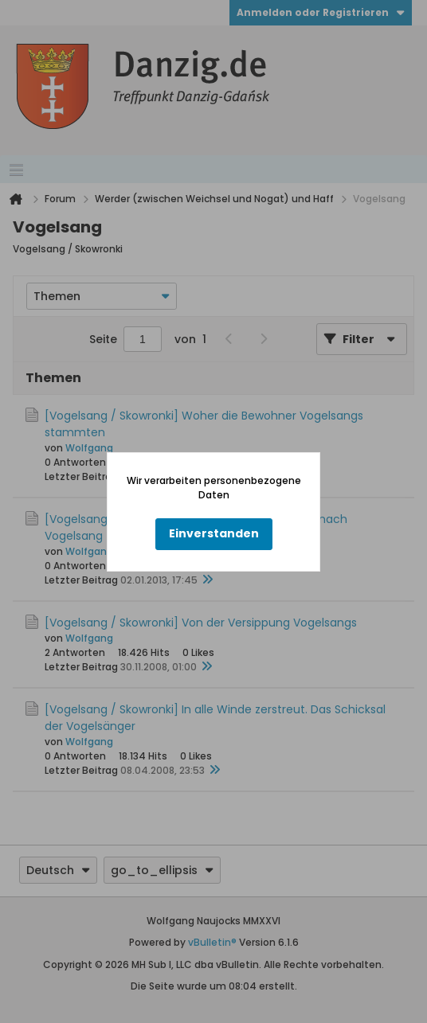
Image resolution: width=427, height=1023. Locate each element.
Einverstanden (214, 533)
